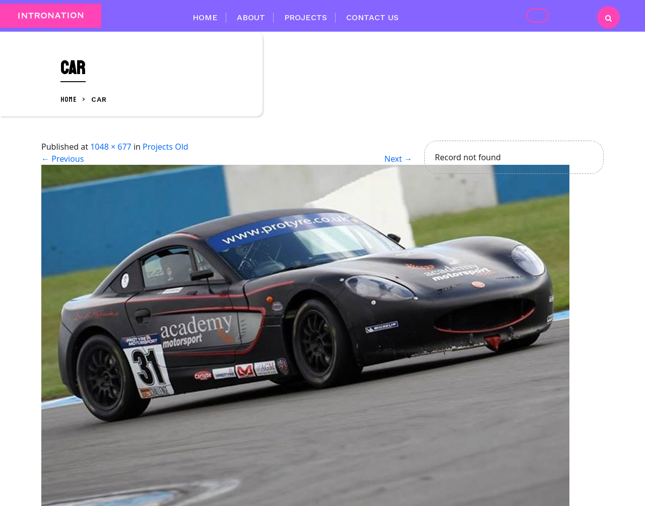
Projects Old (165, 146)
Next (398, 158)
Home (205, 17)
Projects (305, 17)
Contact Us (372, 17)
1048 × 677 (111, 146)
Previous (62, 158)
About (251, 17)
